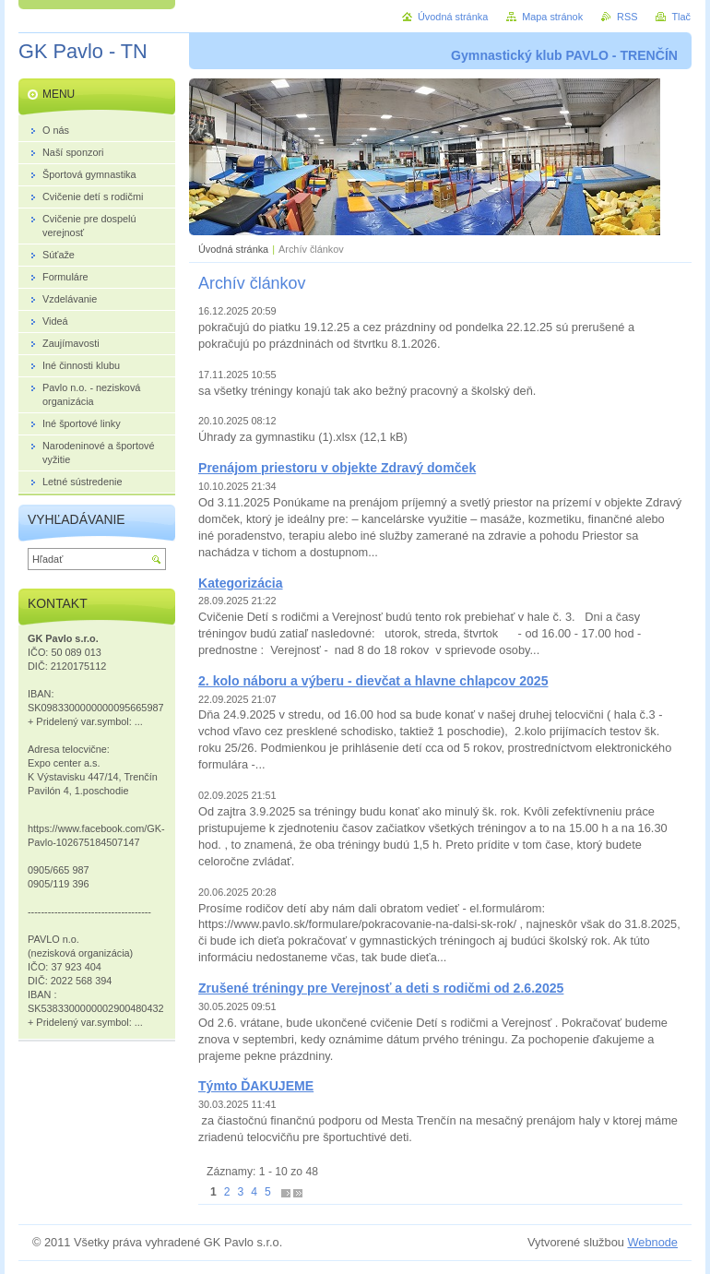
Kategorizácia (240, 583)
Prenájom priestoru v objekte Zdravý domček (337, 467)
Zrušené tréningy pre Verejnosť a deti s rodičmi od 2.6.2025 (380, 988)
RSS (627, 16)
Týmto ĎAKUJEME (256, 1085)
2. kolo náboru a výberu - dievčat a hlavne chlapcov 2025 (373, 680)
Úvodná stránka (233, 249)
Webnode (652, 1242)
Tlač (681, 16)
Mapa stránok (552, 16)
